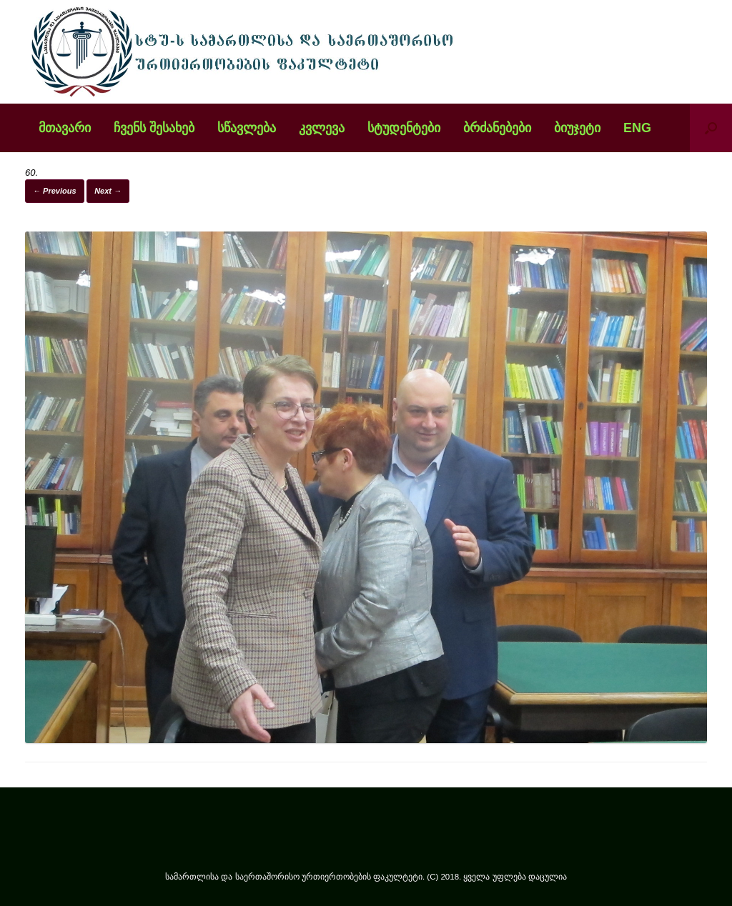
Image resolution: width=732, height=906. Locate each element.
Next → (108, 190)
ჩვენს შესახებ (154, 128)
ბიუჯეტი (577, 128)
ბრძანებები (497, 128)
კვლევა (322, 128)
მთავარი (65, 128)
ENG (637, 128)
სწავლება (246, 128)
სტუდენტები (403, 128)
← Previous (54, 190)
